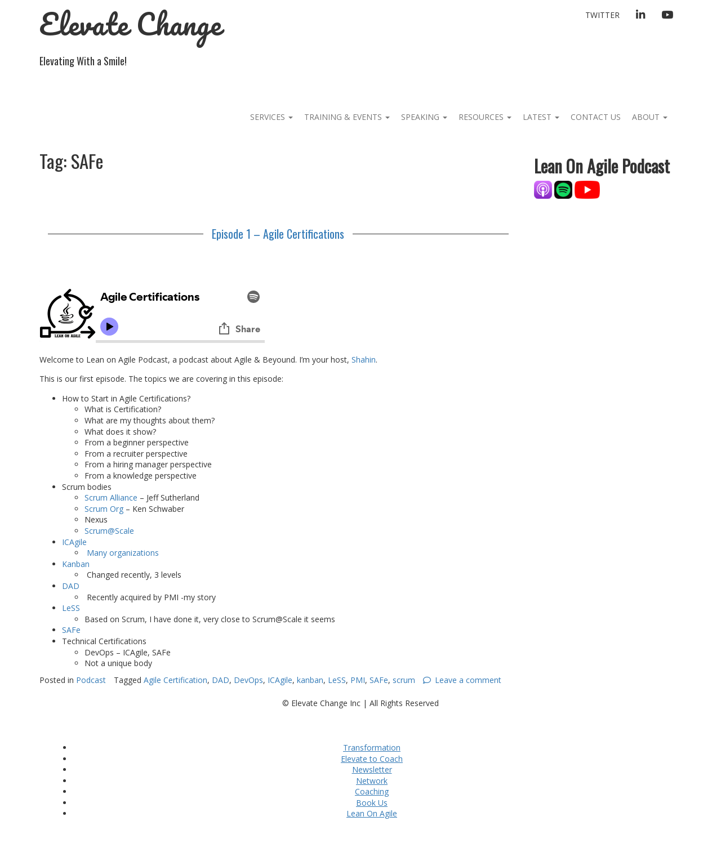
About (649, 116)
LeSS (71, 607)
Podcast (91, 680)
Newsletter (372, 769)
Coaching (372, 791)
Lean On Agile (371, 813)
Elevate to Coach (372, 758)
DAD (70, 586)
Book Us (372, 802)
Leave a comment (468, 680)
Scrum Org (103, 508)
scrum (404, 680)
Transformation (371, 747)
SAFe (71, 629)
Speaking (424, 116)
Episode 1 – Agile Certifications (278, 233)
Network (372, 780)
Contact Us (596, 116)
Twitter (602, 15)
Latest (541, 116)
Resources (485, 116)
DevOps (248, 680)
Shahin (363, 359)
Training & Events (347, 116)
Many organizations (121, 552)
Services (271, 116)
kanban (310, 680)
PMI (357, 680)
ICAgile (74, 542)
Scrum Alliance (110, 497)
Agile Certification (175, 680)
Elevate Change (130, 24)
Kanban (76, 564)
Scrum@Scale (109, 530)
